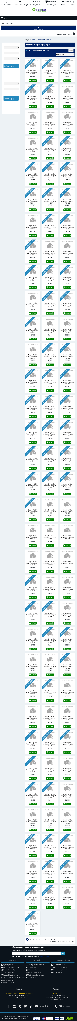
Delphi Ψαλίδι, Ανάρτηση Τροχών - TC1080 (50, 330)
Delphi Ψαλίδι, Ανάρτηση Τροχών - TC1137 (50, 459)
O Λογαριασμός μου (58, 965)
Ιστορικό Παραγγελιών (59, 967)
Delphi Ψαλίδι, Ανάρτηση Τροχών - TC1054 (32, 253)
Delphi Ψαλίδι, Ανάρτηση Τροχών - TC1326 (50, 873)
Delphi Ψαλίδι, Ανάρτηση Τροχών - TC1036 (32, 201)
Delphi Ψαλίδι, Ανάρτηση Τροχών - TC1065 (32, 304)
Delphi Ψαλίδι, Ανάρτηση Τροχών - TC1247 (67, 614)
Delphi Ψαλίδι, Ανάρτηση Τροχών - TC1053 (67, 227)
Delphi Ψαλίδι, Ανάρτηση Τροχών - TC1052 (50, 227)
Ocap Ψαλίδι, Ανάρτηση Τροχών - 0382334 (32, 72)
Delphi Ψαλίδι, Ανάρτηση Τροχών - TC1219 (67, 588)
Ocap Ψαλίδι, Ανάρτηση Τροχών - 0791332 (67, 98)
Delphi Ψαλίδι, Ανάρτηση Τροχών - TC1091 (67, 356)
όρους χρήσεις (45, 956)
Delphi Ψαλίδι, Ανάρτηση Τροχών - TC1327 (67, 873)
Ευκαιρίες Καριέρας (8, 982)
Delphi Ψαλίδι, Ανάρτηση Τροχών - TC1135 (32, 459)
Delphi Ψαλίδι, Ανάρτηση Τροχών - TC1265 (50, 718)
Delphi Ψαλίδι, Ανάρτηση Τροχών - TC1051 (32, 227)
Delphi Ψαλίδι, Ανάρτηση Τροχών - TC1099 (32, 408)
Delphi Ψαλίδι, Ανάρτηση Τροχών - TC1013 (50, 149)
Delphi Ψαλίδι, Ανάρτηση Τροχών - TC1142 (50, 485)
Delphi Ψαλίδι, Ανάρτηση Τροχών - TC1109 (67, 408)
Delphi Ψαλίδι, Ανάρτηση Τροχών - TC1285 (50, 795)
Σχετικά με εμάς (7, 965)
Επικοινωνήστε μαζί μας (10, 967)
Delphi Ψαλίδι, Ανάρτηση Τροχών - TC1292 (67, 795)
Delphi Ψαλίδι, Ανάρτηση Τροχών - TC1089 (32, 356)
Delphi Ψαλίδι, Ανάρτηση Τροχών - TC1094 (32, 382)
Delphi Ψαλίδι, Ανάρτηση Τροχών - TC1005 (50, 123)
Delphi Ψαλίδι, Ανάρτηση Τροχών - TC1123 (50, 434)
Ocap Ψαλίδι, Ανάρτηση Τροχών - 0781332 (50, 98)
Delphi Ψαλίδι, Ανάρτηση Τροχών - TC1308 (67, 821)
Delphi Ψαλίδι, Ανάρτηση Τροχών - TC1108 (50, 408)
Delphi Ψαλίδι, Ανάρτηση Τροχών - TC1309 (32, 847)
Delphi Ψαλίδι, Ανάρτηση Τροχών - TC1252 (67, 640)
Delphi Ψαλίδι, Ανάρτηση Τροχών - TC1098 (67, 382)
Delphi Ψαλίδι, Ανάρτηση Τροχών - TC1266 (67, 718)
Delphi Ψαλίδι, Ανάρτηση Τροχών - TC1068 (50, 304)
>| (57, 939)
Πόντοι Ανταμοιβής (8, 980)
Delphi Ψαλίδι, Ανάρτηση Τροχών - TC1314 (32, 873)
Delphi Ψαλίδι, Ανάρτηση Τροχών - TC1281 (50, 769)
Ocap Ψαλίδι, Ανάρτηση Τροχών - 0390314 (50, 72)
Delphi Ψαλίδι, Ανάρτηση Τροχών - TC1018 (50, 175)
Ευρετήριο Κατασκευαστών (36, 965)
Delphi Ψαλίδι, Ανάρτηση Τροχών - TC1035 (67, 175)
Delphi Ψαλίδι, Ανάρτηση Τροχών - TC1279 (67, 743)
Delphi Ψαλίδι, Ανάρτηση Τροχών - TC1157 (67, 511)
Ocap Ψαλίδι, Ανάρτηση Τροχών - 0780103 (67, 72)
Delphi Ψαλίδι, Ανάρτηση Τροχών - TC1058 (67, 253)
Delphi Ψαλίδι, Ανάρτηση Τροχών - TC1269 (32, 743)
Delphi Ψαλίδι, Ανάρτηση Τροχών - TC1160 (50, 537)
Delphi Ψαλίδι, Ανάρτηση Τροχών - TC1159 (32, 537)
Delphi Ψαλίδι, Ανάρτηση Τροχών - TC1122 (32, 434)
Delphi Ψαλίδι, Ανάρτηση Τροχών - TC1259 (32, 692)
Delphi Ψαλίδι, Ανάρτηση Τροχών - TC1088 (67, 330)
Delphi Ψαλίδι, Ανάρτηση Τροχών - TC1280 (32, 769)
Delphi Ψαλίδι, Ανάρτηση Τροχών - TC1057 (50, 253)
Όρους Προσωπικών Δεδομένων (12, 978)
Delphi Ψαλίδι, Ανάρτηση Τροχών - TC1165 (67, 537)
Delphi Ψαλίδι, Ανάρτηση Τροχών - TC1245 (32, 614)
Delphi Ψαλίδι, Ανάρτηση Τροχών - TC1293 (32, 821)
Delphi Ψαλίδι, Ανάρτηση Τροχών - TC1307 (50, 821)
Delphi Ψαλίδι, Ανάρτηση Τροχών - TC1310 (50, 847)
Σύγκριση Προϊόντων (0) (40, 51)
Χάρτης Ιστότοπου (33, 970)
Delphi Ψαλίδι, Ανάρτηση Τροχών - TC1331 (32, 924)
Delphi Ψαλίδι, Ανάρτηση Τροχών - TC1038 (67, 201)
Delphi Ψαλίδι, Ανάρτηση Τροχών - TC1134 (67, 434)
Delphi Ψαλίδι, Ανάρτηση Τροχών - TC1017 (32, 175)
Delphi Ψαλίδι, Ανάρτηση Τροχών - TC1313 (67, 847)
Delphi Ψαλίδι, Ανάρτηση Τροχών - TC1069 (67, 304)
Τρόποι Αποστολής (8, 970)
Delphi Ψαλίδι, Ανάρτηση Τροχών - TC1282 (67, 769)
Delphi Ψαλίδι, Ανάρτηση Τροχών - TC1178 (67, 563)
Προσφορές (31, 978)
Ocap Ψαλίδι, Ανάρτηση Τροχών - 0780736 (32, 98)
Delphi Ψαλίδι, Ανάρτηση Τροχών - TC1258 (67, 666)
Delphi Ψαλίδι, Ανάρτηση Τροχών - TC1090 (50, 356)
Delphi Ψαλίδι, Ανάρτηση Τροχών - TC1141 (32, 485)
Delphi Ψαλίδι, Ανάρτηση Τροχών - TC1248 (32, 640)
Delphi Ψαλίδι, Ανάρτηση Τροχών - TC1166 (32, 563)
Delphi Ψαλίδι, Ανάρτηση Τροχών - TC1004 (32, 123)
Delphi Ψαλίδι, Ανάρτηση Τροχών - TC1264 (32, 718)
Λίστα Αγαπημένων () (59, 970)
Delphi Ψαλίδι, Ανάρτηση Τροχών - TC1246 (50, 614)
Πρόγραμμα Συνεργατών (35, 975)
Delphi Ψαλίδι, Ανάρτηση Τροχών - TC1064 (67, 278)
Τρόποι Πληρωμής (8, 973)
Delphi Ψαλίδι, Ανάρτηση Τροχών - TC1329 (50, 899)
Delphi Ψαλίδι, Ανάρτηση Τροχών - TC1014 (67, 149)
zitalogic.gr (11, 75)
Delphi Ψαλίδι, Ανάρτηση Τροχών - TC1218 (50, 588)
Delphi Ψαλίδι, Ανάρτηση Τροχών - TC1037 (50, 201)
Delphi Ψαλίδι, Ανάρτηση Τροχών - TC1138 (67, 459)
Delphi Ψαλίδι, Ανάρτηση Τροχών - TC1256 (32, 666)
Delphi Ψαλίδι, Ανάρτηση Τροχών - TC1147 (32, 511)
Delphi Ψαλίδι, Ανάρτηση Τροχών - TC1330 (67, 899)
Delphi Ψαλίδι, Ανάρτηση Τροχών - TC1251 (50, 640)
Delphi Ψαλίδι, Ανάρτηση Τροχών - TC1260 (50, 692)
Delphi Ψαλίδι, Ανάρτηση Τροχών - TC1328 (32, 899)
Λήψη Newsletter (57, 973)
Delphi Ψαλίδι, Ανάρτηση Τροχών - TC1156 (50, 511)
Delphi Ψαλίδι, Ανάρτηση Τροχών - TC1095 (50, 382)
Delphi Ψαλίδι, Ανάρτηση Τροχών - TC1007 (67, 123)
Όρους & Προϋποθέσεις (10, 975)
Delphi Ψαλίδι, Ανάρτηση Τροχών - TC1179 (32, 588)
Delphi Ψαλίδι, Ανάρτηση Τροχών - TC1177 (50, 563)
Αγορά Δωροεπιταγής (34, 973)
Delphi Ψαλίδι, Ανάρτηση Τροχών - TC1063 (50, 278)
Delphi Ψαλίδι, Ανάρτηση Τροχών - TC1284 (32, 795)
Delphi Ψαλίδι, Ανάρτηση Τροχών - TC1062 (32, 278)
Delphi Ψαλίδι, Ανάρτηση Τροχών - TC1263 (67, 692)
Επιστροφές (31, 967)
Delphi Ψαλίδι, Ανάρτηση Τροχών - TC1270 (50, 743)
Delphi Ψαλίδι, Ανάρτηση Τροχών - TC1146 (67, 485)
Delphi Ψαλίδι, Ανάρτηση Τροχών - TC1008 (32, 149)
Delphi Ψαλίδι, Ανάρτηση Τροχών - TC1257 (50, 666)
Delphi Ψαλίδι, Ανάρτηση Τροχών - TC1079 (32, 330)
